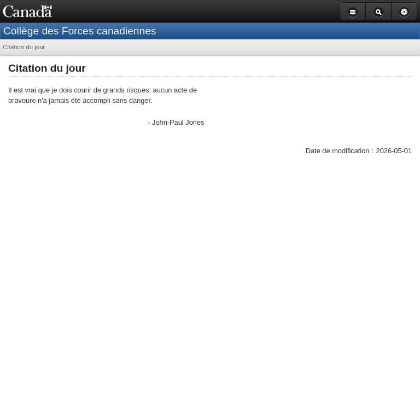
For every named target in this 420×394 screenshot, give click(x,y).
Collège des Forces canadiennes (79, 31)
